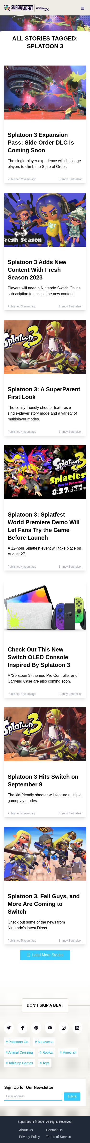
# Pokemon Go (17, 1042)
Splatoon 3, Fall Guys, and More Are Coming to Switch (44, 904)
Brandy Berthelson (70, 179)
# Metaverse (44, 1042)
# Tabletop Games (19, 1063)
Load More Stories (45, 955)
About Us (26, 1130)
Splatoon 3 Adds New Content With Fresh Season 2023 (37, 270)
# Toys (44, 1063)
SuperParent (26, 1121)
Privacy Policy (29, 1137)
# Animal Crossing (19, 1052)
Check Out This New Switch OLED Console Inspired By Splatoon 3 (39, 657)
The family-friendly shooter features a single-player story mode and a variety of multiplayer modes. (42, 413)
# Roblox (46, 1052)
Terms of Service (58, 1137)
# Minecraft (68, 1052)
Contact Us (54, 1130)
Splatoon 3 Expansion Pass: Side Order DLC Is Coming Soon (41, 142)
